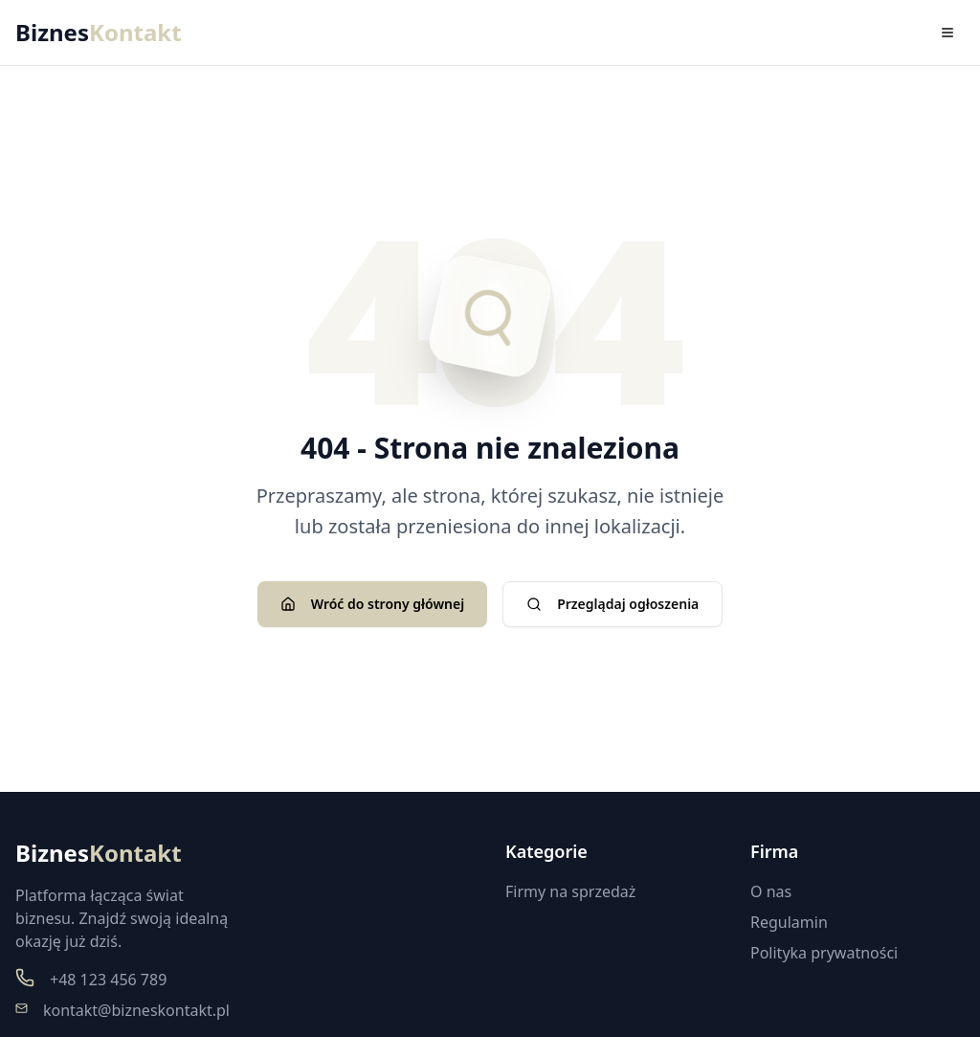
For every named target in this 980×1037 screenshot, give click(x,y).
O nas (770, 891)
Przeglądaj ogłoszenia (612, 604)
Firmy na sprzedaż (570, 891)
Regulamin (789, 922)
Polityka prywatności (824, 952)
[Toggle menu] (947, 32)
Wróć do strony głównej (372, 604)
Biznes (98, 32)
